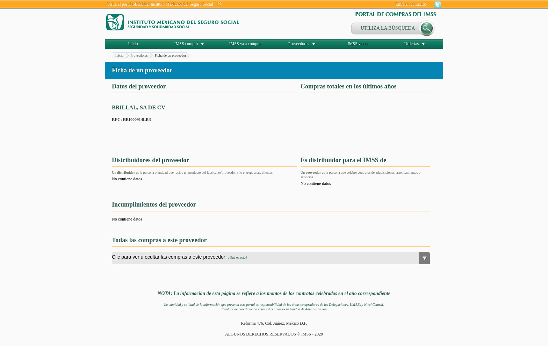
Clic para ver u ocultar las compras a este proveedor (179, 257)
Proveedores (298, 43)
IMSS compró (186, 43)
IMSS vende (358, 43)
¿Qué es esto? (237, 257)
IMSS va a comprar (245, 43)
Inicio (133, 43)
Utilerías (411, 43)
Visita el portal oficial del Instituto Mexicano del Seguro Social (160, 4)
